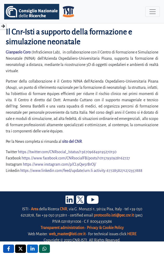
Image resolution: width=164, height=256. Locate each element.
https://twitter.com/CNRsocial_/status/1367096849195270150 (67, 152)
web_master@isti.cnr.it (67, 234)
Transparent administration (62, 228)
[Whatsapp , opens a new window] (44, 249)
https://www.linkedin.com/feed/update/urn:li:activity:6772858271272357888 (81, 171)
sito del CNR (72, 141)
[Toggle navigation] (152, 11)
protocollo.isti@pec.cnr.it (114, 215)
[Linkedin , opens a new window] (32, 249)
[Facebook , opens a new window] (8, 249)
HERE (131, 234)
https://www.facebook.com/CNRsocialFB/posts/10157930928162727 (76, 158)
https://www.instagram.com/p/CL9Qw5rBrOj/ (59, 164)
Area (34, 209)
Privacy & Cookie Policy (105, 228)
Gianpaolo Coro (18, 52)
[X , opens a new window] (20, 249)
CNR (63, 209)
